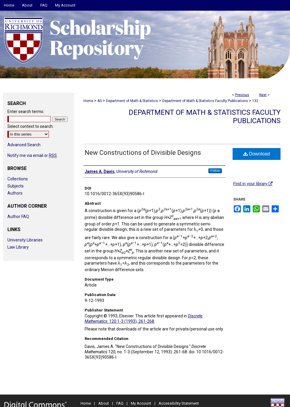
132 (255, 101)
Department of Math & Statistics (132, 101)
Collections (17, 179)
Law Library (18, 247)
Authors (14, 193)
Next (263, 95)
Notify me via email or (32, 155)
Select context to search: (30, 126)
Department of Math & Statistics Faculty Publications (205, 101)
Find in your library (253, 183)
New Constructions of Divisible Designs (143, 152)
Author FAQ (18, 216)
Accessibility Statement (179, 403)
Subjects (15, 186)
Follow (215, 170)
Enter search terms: (25, 111)
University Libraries (25, 240)
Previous (242, 95)
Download (256, 153)
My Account (141, 403)
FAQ (119, 403)
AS (99, 101)
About (103, 403)
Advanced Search (24, 144)
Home (88, 101)
